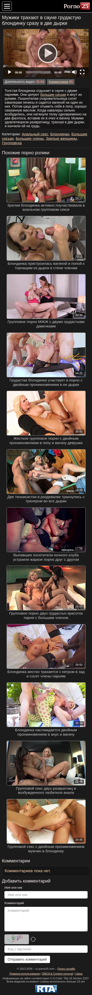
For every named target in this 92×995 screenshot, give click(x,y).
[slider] (38, 72)
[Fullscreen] (82, 72)
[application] (46, 53)
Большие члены (30, 138)
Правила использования (24, 973)
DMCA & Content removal (57, 973)
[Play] (46, 53)
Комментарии (58, 82)
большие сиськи (53, 95)
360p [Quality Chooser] (67, 71)
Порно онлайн (66, 968)
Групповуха (12, 143)
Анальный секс (35, 134)
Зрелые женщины (61, 138)
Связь (78, 973)
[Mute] (74, 72)
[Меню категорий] (7, 6)
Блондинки (59, 134)
